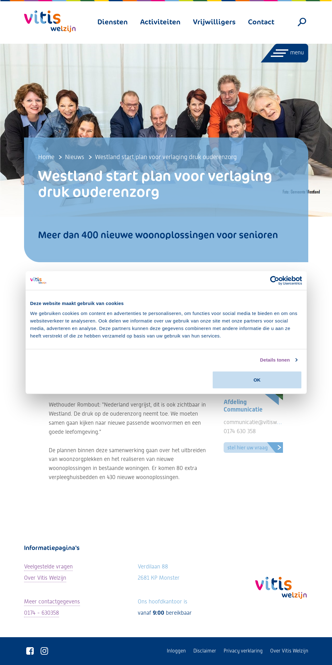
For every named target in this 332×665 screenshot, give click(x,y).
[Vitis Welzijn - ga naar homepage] (50, 21)
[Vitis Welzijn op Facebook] (30, 651)
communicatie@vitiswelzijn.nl (259, 422)
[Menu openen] (284, 53)
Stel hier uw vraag (256, 447)
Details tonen (275, 359)
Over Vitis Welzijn (289, 651)
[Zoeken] (302, 22)
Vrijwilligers (214, 21)
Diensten (112, 21)
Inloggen (176, 651)
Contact (261, 21)
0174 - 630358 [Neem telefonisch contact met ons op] (41, 612)
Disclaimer (204, 651)
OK (257, 379)
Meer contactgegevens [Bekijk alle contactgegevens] (52, 601)
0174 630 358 (240, 431)
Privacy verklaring (243, 651)
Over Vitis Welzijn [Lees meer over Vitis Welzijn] (45, 577)
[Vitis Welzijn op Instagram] (44, 651)
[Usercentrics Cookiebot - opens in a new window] (274, 280)
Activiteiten (160, 21)
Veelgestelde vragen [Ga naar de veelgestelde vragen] (48, 566)
